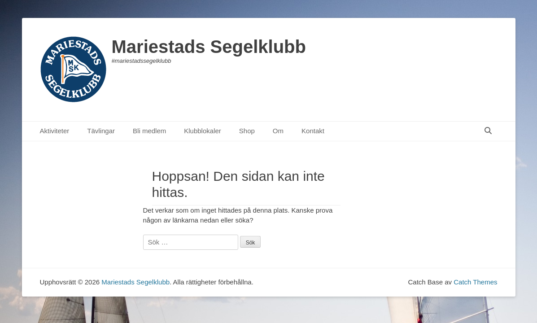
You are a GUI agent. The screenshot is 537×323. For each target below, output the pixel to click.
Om (278, 131)
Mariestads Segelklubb (209, 47)
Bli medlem (149, 131)
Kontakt (312, 131)
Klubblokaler (202, 131)
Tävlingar (101, 131)
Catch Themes (475, 282)
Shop (247, 131)
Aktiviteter (55, 131)
